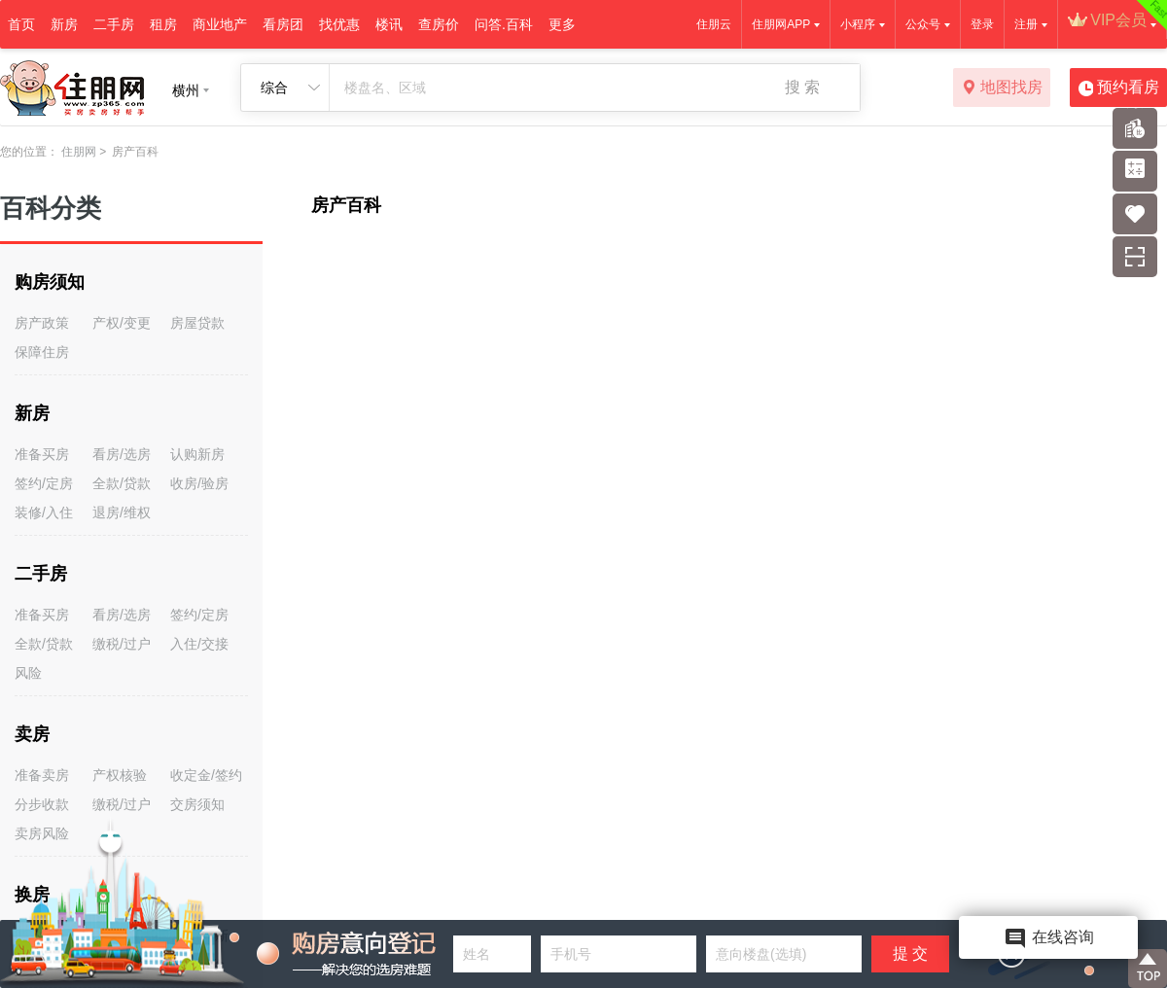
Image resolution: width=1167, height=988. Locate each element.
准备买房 (42, 454)
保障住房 (42, 352)
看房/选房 (121, 454)
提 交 (910, 953)
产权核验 (119, 775)
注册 (1026, 24)
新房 (64, 24)
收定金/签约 (206, 775)
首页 (21, 24)
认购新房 (197, 454)
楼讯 (389, 24)
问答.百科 (504, 24)
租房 (163, 24)
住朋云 (713, 24)
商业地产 (220, 24)
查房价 (438, 24)
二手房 (113, 24)
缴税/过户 (121, 644)
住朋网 (78, 152)
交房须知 (197, 804)
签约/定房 (44, 483)
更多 (562, 24)
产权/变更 (121, 323)
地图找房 (1002, 88)
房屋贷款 (197, 323)
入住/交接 (199, 644)
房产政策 (42, 323)
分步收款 (42, 804)
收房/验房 (199, 483)
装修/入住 (44, 512)
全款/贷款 (121, 483)
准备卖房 (42, 775)
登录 (982, 24)
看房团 (283, 24)
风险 (28, 673)
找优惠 (339, 24)
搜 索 (802, 87)
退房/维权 (121, 512)
